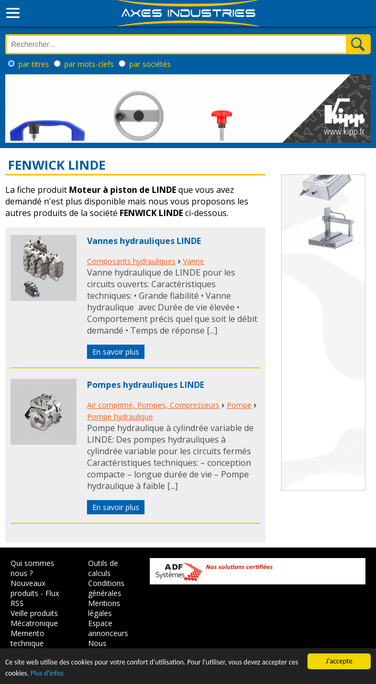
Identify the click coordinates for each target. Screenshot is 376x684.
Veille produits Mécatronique (34, 618)
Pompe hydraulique (120, 417)
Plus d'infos (47, 673)
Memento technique (27, 638)
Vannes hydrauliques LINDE (144, 241)
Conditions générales (106, 588)
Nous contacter (104, 648)
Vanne (193, 261)
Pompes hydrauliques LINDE (145, 384)
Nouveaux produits (28, 588)
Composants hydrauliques (131, 261)
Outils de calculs (103, 568)
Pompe (239, 405)
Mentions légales (104, 608)
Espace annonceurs (108, 628)
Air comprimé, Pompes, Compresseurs (153, 405)
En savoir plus (115, 352)
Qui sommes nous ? (32, 568)
